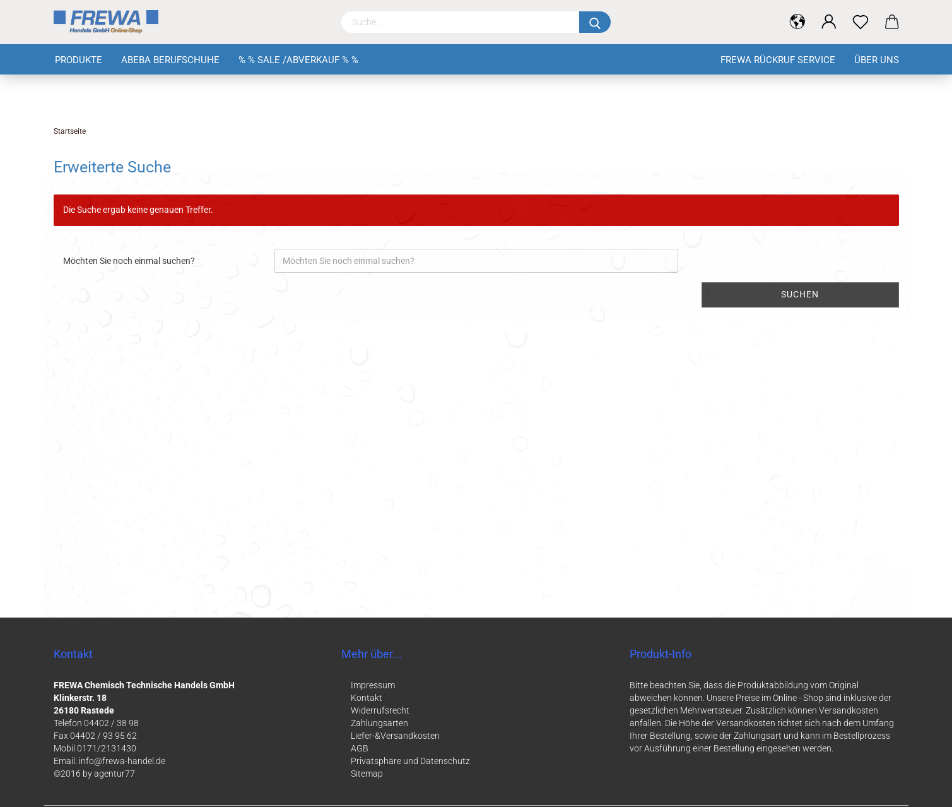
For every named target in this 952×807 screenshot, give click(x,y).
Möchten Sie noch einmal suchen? (129, 261)
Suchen (800, 294)
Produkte (78, 60)
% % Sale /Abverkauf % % (298, 60)
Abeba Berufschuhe (170, 60)
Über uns (876, 60)
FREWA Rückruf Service (777, 60)
